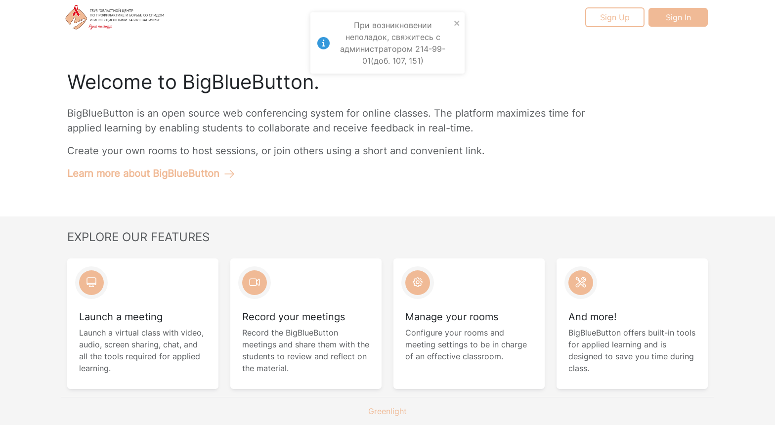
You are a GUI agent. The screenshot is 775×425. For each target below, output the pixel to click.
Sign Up (615, 17)
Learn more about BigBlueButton (151, 173)
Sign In (678, 17)
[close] (457, 20)
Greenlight (387, 411)
